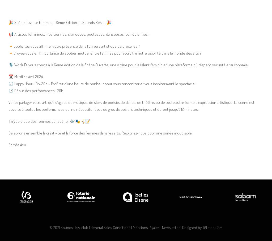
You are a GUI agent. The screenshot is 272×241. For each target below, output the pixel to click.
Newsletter (171, 227)
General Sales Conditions (110, 227)
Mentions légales (146, 227)
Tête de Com (212, 227)
